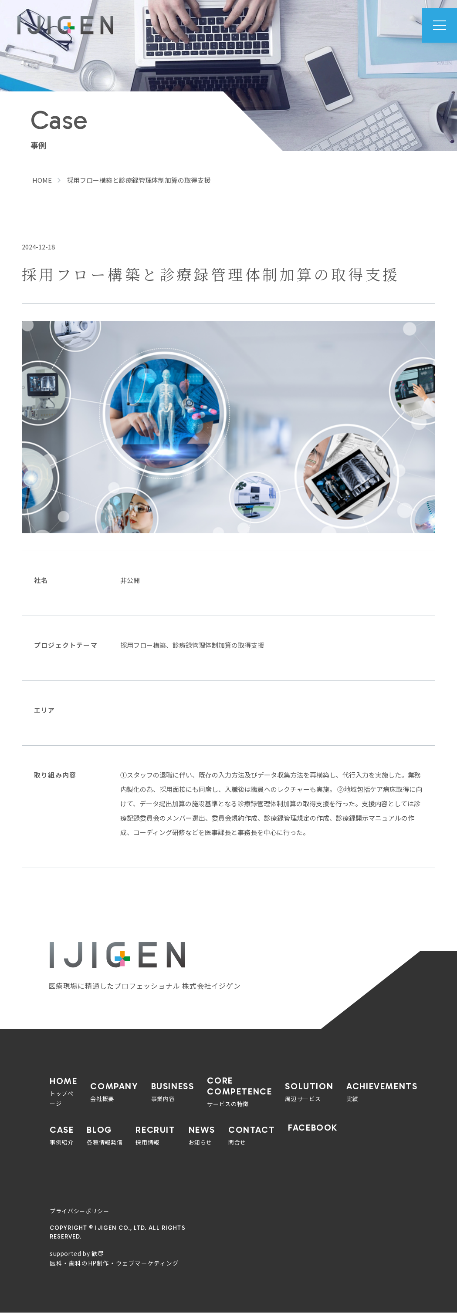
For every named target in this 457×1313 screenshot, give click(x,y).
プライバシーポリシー (79, 1211)
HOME (42, 180)
